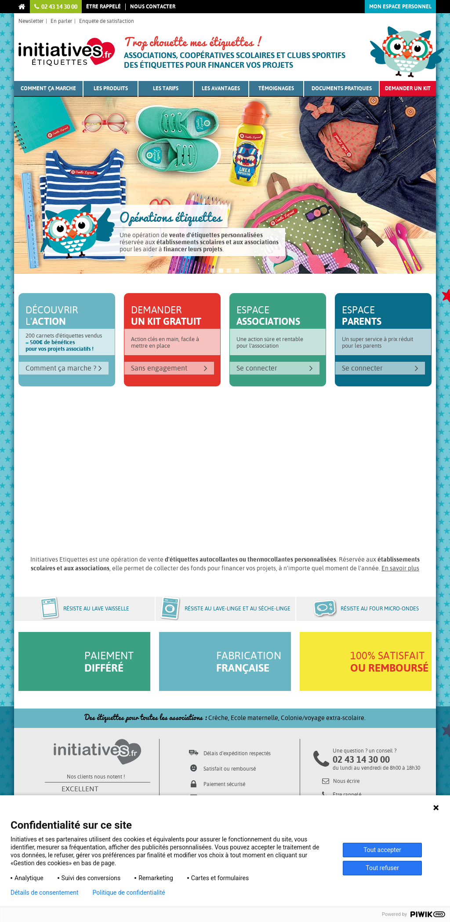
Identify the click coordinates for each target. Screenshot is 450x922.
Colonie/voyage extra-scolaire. (323, 717)
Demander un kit (408, 88)
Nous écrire (340, 781)
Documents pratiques (342, 88)
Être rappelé (103, 7)
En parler (61, 21)
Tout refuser (382, 867)
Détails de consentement (45, 892)
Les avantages (221, 88)
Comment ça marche (48, 88)
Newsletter (31, 21)
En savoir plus (400, 568)
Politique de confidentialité (129, 892)
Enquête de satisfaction (106, 21)
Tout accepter (382, 849)
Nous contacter (152, 7)
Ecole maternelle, (256, 717)
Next (418, 193)
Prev (31, 193)
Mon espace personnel (400, 7)
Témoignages (276, 88)
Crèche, (219, 717)
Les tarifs (165, 88)
